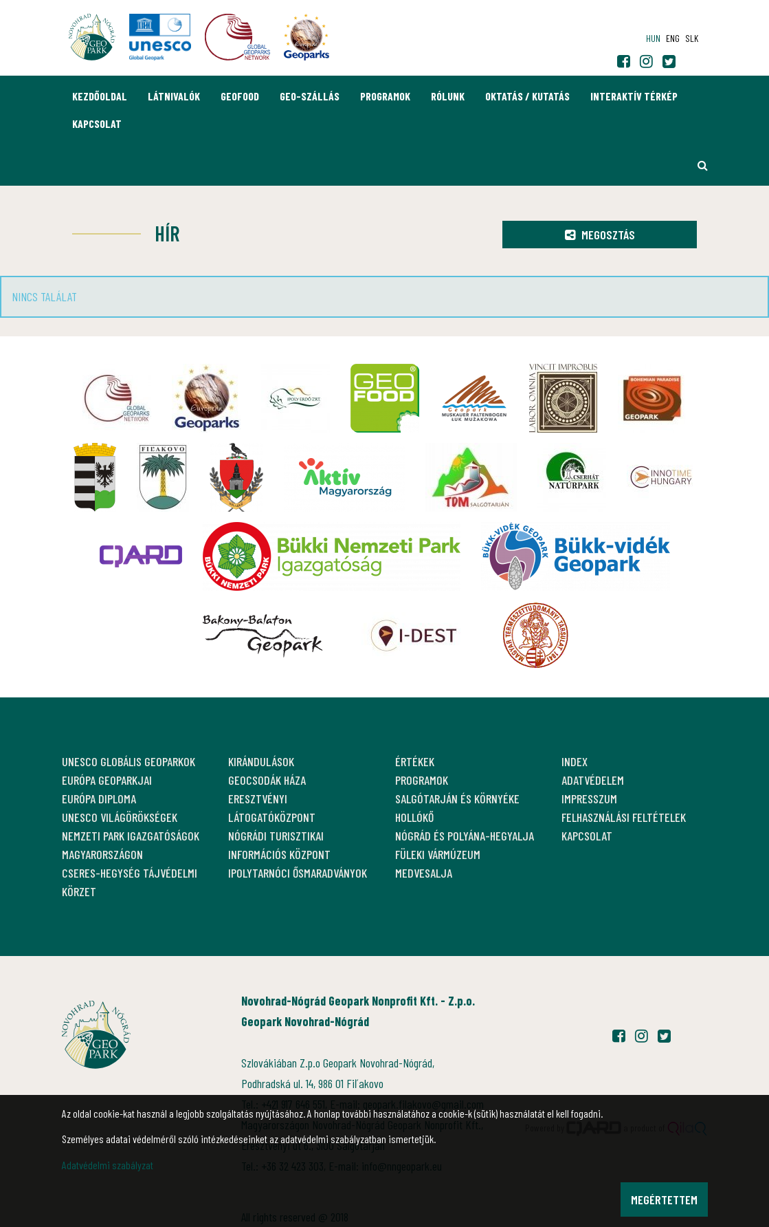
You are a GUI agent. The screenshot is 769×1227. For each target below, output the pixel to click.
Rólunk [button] (448, 95)
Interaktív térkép (634, 95)
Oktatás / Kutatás (527, 95)
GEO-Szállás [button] (309, 95)
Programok (385, 95)
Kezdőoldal (99, 95)
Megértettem (664, 1199)
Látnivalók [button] (174, 95)
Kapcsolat (97, 123)
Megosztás (600, 234)
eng (673, 38)
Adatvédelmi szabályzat (107, 1164)
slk (691, 38)
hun (653, 38)
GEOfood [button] (240, 95)
